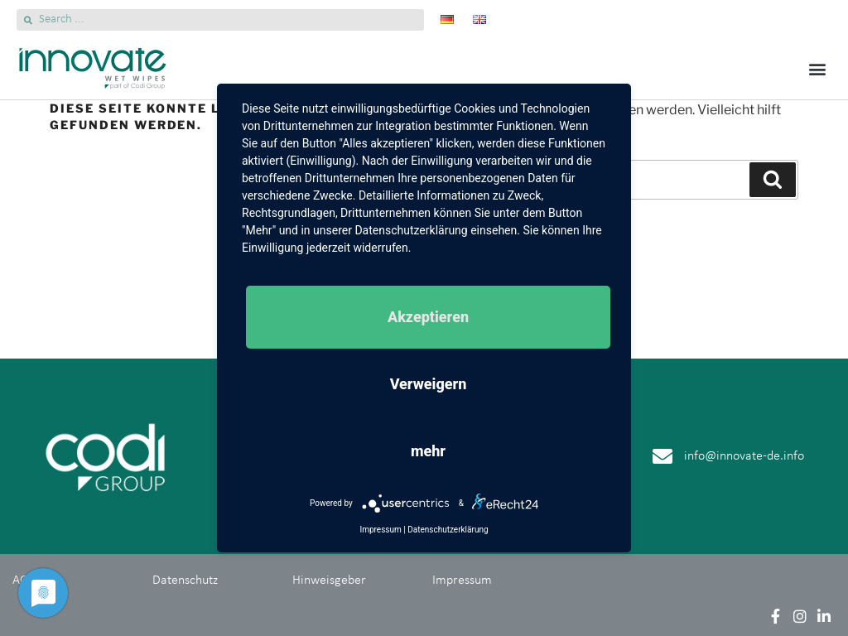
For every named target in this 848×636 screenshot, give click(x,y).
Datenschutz (185, 580)
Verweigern (428, 384)
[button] (817, 69)
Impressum (462, 580)
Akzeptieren (428, 316)
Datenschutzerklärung (447, 529)
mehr (428, 451)
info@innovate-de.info (744, 456)
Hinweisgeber (329, 580)
